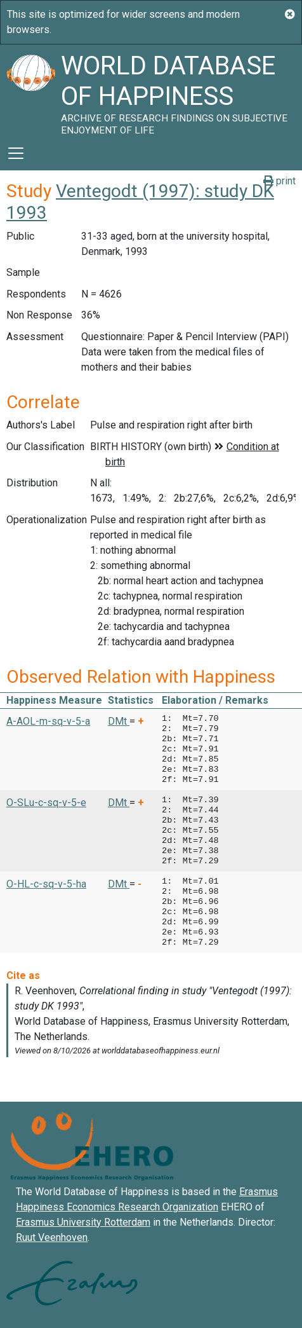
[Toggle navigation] (15, 153)
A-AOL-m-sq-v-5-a (48, 721)
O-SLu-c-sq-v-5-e (46, 803)
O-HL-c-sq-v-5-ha (46, 884)
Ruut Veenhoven (52, 1237)
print (279, 181)
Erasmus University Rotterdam (83, 1222)
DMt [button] (118, 721)
